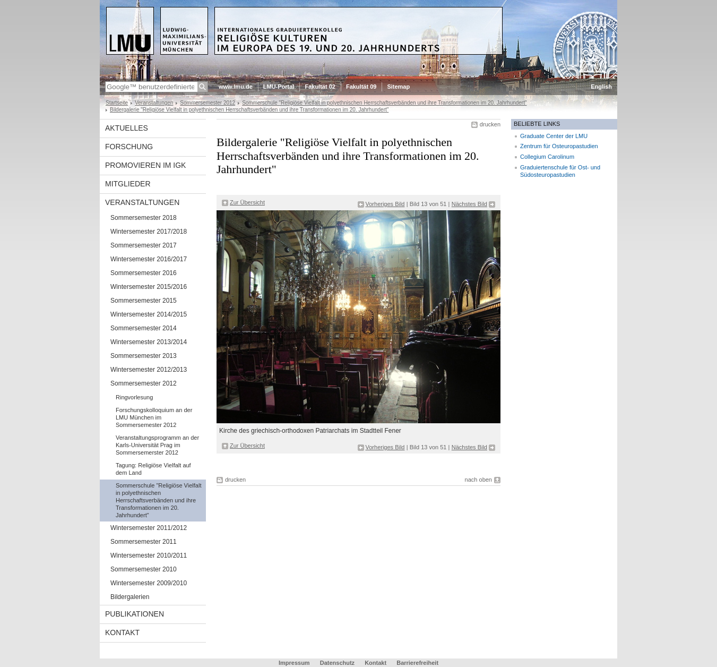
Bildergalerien (129, 597)
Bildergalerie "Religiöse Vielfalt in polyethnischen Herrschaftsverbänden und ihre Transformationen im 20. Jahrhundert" (249, 110)
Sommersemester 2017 (143, 245)
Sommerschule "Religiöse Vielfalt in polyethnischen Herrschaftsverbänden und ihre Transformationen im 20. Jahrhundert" (384, 103)
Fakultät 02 (320, 86)
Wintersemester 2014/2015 (148, 314)
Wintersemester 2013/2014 (148, 342)
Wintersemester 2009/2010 (148, 583)
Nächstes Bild (469, 204)
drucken (490, 124)
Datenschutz (337, 663)
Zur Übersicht (247, 202)
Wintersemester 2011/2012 (148, 528)
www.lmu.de (236, 86)
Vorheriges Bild (385, 204)
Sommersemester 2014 (143, 328)
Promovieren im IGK (145, 165)
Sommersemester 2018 (143, 217)
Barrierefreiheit (417, 663)
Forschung (129, 146)
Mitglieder (128, 183)
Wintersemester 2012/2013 (148, 369)
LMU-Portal (279, 86)
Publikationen (134, 614)
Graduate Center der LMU (554, 136)
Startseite (117, 103)
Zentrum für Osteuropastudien (559, 146)
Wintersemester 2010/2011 (148, 555)
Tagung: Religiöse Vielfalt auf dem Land (153, 469)
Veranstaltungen (154, 103)
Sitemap (398, 86)
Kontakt (122, 632)
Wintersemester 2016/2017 (148, 259)
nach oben (478, 479)
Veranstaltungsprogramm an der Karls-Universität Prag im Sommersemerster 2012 (157, 445)
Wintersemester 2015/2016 (148, 286)
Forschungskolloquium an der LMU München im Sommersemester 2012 (154, 417)
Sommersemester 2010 (143, 569)
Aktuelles (126, 128)
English (601, 86)
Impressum (294, 663)
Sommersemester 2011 (143, 541)
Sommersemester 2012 (207, 103)
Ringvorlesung (134, 397)
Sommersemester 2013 (143, 356)
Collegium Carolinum (547, 156)
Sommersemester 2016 (143, 273)
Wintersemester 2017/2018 (148, 231)
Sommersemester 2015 (143, 300)
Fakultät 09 (361, 86)
